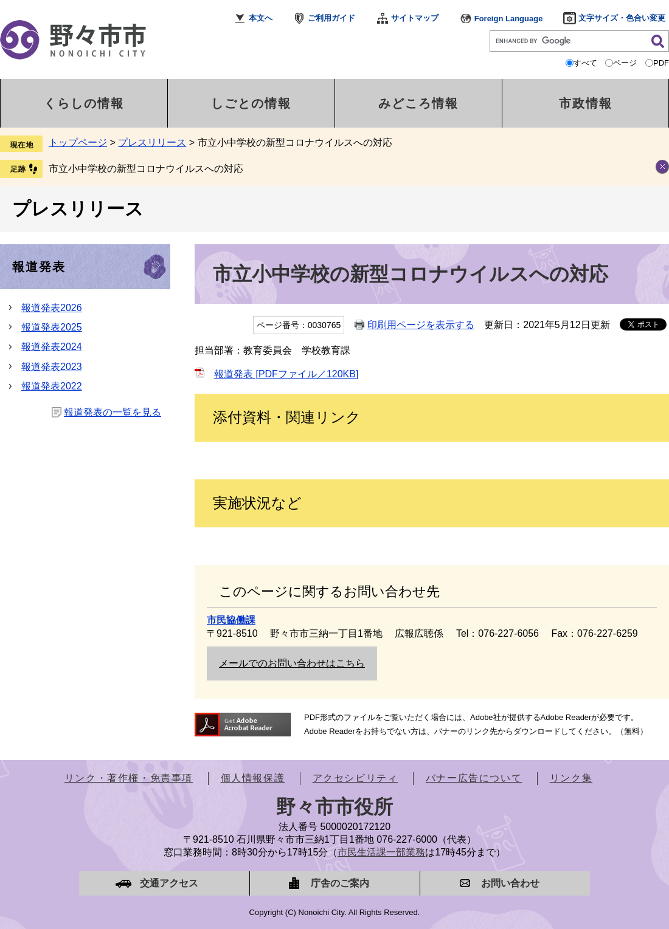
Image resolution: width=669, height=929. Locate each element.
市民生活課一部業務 (381, 852)
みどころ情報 (418, 103)
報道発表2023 (51, 367)
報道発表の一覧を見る (112, 412)
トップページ (78, 142)
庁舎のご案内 (340, 883)
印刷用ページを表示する (420, 325)
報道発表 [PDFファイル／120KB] (286, 374)
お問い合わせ (510, 883)
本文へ (260, 17)
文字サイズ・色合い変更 (621, 17)
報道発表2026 (51, 308)
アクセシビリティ (355, 778)
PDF (661, 63)
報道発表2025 (51, 327)
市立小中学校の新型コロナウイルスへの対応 (146, 168)
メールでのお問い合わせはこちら (292, 663)
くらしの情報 (84, 103)
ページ (625, 63)
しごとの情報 (251, 103)
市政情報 (585, 103)
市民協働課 (231, 620)
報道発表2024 (51, 346)
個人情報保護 (253, 778)
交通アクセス (169, 883)
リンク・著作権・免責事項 (128, 778)
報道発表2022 (51, 386)
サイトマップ (414, 17)
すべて (585, 63)
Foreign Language (508, 18)
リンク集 (571, 778)
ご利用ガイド (331, 17)
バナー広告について (474, 778)
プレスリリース (152, 142)
